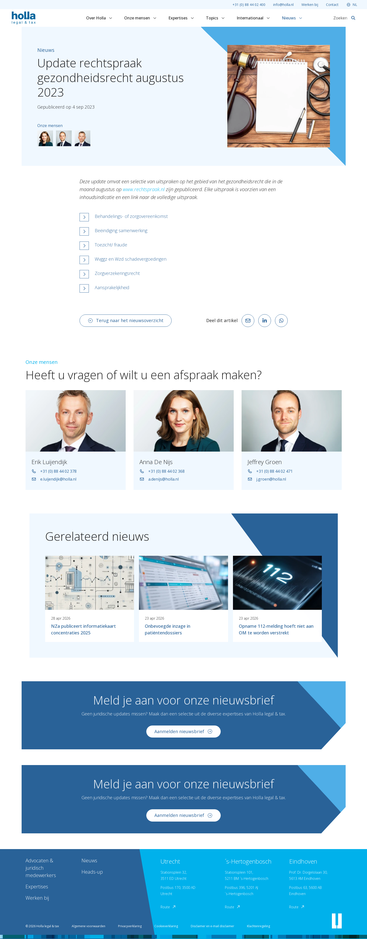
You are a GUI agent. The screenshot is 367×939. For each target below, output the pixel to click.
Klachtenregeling (258, 926)
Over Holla (99, 18)
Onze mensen (140, 18)
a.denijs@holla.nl (159, 481)
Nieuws (292, 18)
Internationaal (253, 18)
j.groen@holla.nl (266, 481)
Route (168, 907)
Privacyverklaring (130, 926)
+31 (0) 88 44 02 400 (248, 4)
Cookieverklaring (166, 926)
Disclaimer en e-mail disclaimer (212, 926)
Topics (215, 18)
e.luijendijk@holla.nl (53, 481)
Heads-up (92, 871)
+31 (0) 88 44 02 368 (162, 473)
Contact (332, 4)
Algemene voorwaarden (88, 926)
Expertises (181, 18)
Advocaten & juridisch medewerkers (41, 868)
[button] (184, 217)
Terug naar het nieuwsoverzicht (126, 320)
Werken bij (309, 4)
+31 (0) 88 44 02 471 (270, 473)
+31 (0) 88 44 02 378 (54, 473)
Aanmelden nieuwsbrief (183, 733)
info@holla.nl (283, 4)
